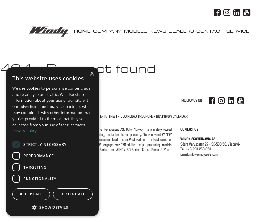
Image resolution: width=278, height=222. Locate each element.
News (158, 31)
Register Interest (103, 116)
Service (237, 31)
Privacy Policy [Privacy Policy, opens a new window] (24, 131)
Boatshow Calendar (172, 116)
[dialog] (52, 141)
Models (135, 31)
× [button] (91, 74)
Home (82, 31)
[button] (52, 207)
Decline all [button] (72, 194)
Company (107, 31)
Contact (210, 31)
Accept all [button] (31, 194)
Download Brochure (137, 116)
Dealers (181, 31)
